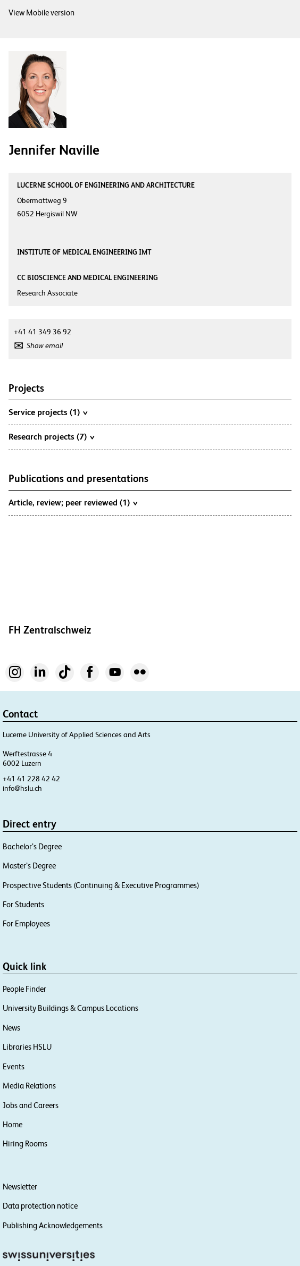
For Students (23, 904)
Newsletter (20, 1186)
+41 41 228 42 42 (31, 778)
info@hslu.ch (22, 788)
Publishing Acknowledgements (53, 1225)
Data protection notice (40, 1205)
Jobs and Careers (31, 1105)
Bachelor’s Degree (32, 846)
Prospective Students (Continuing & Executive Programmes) (101, 885)
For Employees (26, 923)
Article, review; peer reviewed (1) (73, 502)
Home (12, 1124)
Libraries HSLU (27, 1046)
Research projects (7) (51, 436)
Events (13, 1066)
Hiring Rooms (25, 1143)
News (11, 1027)
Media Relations (29, 1085)
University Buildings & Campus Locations (70, 1007)
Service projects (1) (48, 412)
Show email (45, 345)
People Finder (24, 988)
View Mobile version (41, 12)
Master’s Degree (29, 865)
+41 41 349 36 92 (42, 331)
